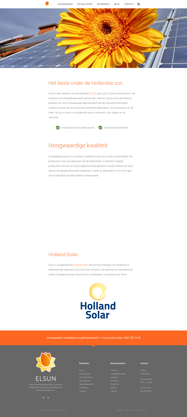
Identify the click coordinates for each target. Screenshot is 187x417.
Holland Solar (81, 264)
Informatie (103, 4)
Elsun (31, 385)
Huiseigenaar (65, 4)
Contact (129, 4)
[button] (138, 4)
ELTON (93, 93)
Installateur (84, 4)
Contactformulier (113, 337)
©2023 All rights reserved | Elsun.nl (53, 410)
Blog (116, 4)
